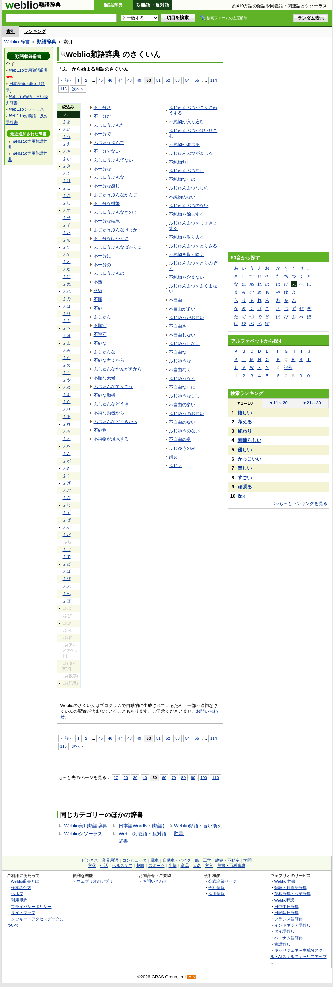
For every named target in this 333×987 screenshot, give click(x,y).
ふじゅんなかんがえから (118, 369)
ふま (67, 343)
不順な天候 (104, 377)
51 (158, 80)
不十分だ (102, 116)
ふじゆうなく (182, 378)
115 (63, 88)
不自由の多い (182, 404)
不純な (100, 343)
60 (164, 777)
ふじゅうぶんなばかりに (118, 247)
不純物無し (180, 162)
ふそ (67, 225)
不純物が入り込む (186, 121)
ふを (67, 446)
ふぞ (67, 527)
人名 (197, 865)
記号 (288, 367)
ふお (67, 151)
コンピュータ (134, 860)
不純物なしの (182, 179)
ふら (67, 401)
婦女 (173, 456)
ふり (67, 409)
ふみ (67, 350)
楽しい (245, 468)
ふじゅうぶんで (109, 142)
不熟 (98, 281)
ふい (67, 129)
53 (177, 80)
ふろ (67, 431)
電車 (155, 860)
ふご (67, 490)
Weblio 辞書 (17, 41)
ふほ (67, 335)
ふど (67, 564)
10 (116, 777)
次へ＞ (78, 88)
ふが (67, 461)
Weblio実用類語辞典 (85, 826)
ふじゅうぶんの (109, 273)
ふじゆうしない (184, 343)
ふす (67, 210)
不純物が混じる (184, 144)
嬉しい (245, 412)
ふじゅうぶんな (109, 177)
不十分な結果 (107, 220)
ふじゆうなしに (184, 395)
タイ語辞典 (284, 931)
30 (135, 777)
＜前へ (66, 80)
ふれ (67, 424)
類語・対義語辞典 (290, 887)
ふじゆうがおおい (186, 317)
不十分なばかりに (111, 238)
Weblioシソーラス (83, 833)
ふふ (67, 320)
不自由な (178, 352)
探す (242, 496)
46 (110, 80)
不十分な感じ (107, 185)
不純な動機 (104, 395)
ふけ (67, 180)
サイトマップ (23, 912)
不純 (98, 308)
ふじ (67, 505)
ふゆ (67, 387)
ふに (67, 276)
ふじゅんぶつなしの (188, 187)
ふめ (67, 365)
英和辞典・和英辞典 (292, 893)
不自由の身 (180, 439)
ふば (67, 571)
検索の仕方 (21, 887)
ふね (67, 291)
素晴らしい (249, 440)
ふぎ (67, 468)
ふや (67, 380)
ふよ (67, 394)
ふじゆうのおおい (186, 413)
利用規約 (19, 900)
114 (213, 80)
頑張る (245, 486)
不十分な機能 (107, 203)
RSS (191, 977)
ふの (67, 298)
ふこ (67, 188)
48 (129, 80)
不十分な (102, 168)
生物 (173, 865)
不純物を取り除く (186, 254)
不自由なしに (182, 387)
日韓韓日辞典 (286, 912)
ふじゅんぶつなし (186, 170)
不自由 (175, 300)
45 (100, 80)
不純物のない (182, 196)
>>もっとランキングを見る (300, 503)
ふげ (67, 483)
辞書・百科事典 (231, 865)
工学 (207, 860)
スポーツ (156, 865)
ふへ (67, 328)
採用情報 (216, 893)
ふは (67, 306)
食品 (185, 865)
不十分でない (107, 151)
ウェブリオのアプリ (95, 881)
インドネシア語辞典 (292, 925)
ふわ (67, 438)
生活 (104, 865)
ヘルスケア (122, 865)
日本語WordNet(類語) (141, 826)
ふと (67, 261)
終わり (245, 431)
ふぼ (67, 601)
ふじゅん (102, 316)
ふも (67, 372)
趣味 (140, 865)
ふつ (67, 247)
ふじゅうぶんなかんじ (115, 194)
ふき (67, 166)
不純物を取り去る (186, 237)
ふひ (67, 313)
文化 (92, 865)
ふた (67, 232)
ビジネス (90, 860)
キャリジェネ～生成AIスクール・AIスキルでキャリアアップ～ (298, 956)
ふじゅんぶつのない (188, 205)
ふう (67, 136)
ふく (67, 173)
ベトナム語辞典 (288, 938)
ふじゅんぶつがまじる (191, 153)
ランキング (35, 31)
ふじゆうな (180, 360)
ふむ (67, 357)
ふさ (67, 195)
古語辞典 (282, 944)
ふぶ (67, 586)
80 (183, 777)
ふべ (67, 593)
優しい (245, 449)
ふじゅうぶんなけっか (115, 229)
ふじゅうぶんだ (109, 125)
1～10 (245, 403)
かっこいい (249, 459)
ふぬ (67, 284)
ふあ (67, 121)
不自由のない (182, 422)
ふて (67, 254)
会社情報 (216, 887)
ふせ (67, 217)
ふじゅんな (104, 351)
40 (145, 777)
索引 (10, 31)
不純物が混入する (111, 439)
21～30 (311, 403)
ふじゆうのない (184, 430)
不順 (98, 299)
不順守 (100, 325)
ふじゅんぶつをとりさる (193, 245)
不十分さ (102, 107)
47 (120, 80)
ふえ (67, 144)
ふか (67, 158)
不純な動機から (109, 412)
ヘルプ (17, 893)
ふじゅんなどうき (111, 404)
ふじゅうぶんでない (113, 160)
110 (215, 777)
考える (245, 421)
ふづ (67, 549)
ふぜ (67, 520)
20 (126, 777)
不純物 (100, 430)
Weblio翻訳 (284, 900)
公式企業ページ (222, 881)
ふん (67, 453)
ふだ (67, 534)
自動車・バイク (177, 860)
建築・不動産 (227, 860)
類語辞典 (113, 5)
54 (187, 80)
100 (203, 777)
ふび (67, 578)
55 (197, 80)
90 (193, 777)
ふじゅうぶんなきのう (115, 212)
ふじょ (175, 465)
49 (139, 80)
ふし (67, 203)
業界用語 (110, 860)
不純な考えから (109, 360)
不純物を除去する (186, 214)
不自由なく (180, 369)
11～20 (278, 403)
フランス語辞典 (288, 919)
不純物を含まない (186, 277)
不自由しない (182, 335)
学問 (247, 860)
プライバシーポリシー (31, 906)
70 (174, 777)
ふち (67, 240)
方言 (209, 865)
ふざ (67, 497)
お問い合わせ (155, 881)
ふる (67, 416)
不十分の (102, 264)
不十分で (102, 133)
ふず (67, 512)
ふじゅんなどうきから (115, 421)
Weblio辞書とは (25, 881)
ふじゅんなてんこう (113, 386)
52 (168, 80)
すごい (245, 477)
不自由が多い (182, 308)
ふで (67, 556)
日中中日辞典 (286, 906)
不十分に (102, 255)
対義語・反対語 (152, 5)
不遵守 (100, 334)
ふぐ (67, 475)
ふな (67, 269)
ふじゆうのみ (182, 448)
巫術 (98, 290)
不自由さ (178, 326)
